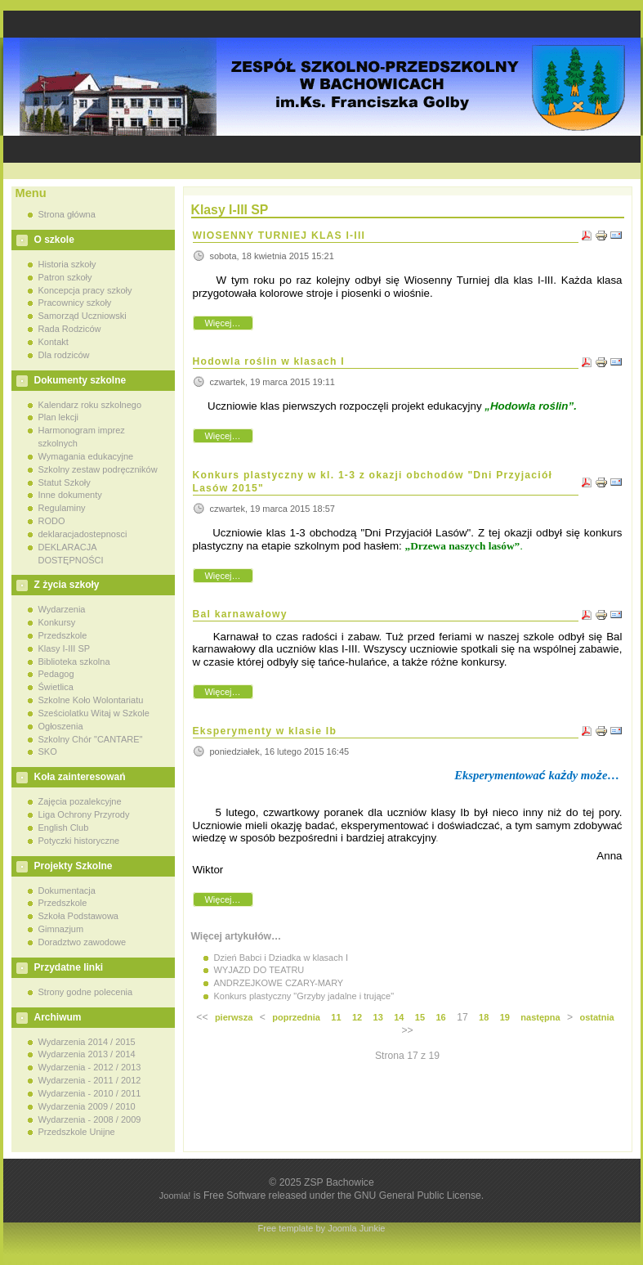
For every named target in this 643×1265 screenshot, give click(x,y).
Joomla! (175, 1195)
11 (336, 1017)
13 (378, 1017)
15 (420, 1017)
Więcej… (222, 323)
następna (540, 1017)
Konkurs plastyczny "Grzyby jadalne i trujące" (304, 996)
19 (505, 1017)
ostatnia (596, 1017)
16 (440, 1017)
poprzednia (296, 1017)
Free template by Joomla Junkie (322, 1228)
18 (484, 1017)
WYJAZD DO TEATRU (259, 970)
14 (399, 1017)
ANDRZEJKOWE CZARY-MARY (279, 983)
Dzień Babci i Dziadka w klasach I (281, 957)
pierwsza (233, 1017)
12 (357, 1017)
